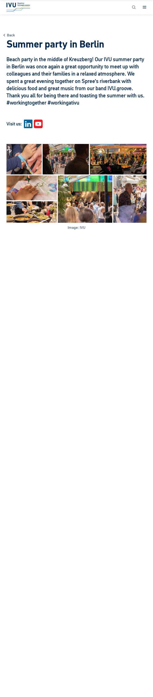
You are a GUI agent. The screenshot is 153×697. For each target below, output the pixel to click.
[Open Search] (134, 7)
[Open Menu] (144, 7)
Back (11, 35)
